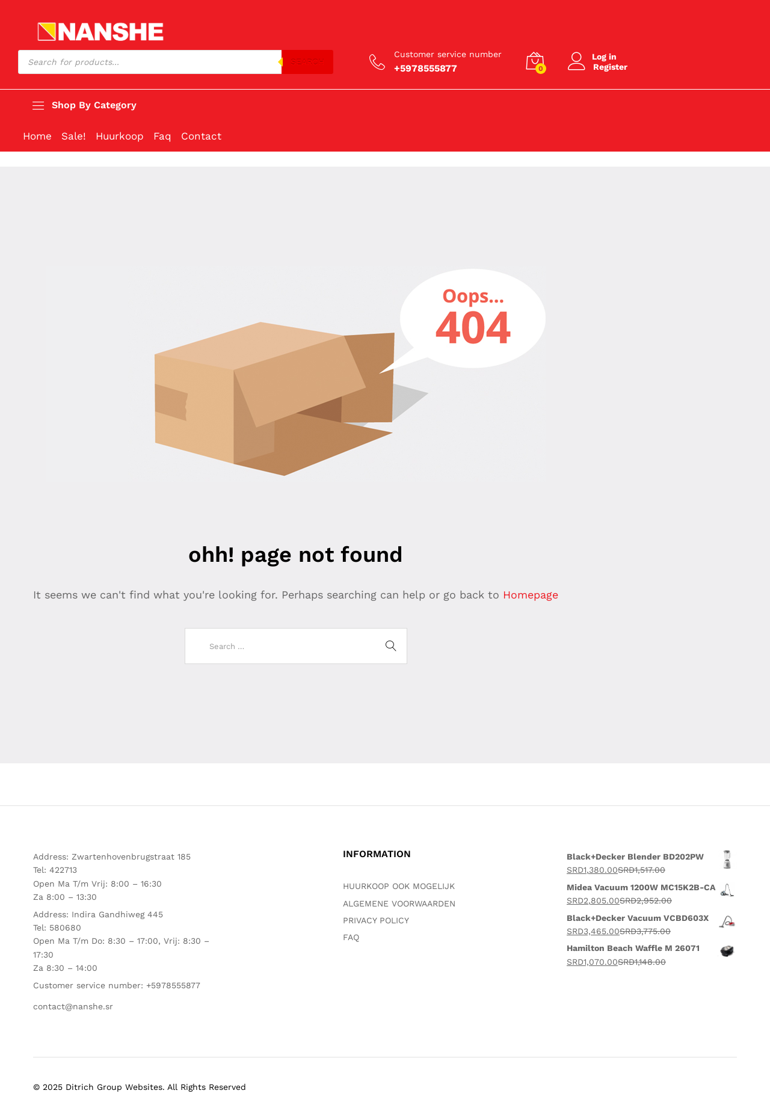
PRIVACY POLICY (376, 920)
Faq (162, 136)
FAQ (351, 937)
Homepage (530, 594)
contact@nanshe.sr (73, 1006)
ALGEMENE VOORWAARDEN (399, 903)
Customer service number (448, 54)
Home (37, 136)
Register (610, 67)
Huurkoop (120, 136)
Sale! (73, 136)
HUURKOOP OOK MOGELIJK (399, 886)
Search (307, 62)
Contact (201, 136)
